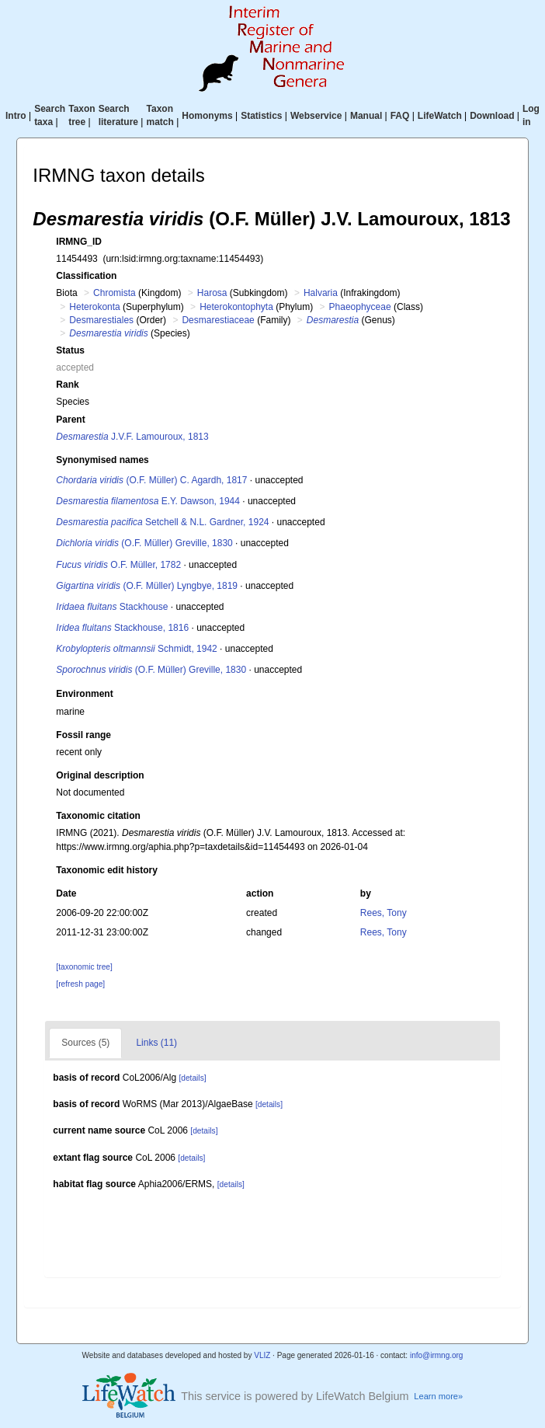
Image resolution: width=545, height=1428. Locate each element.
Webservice (316, 115)
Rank (67, 384)
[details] (192, 1078)
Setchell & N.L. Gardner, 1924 (162, 522)
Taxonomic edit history (106, 870)
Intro (15, 115)
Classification (86, 275)
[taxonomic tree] (84, 967)
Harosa (212, 292)
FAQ (400, 115)
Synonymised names (102, 460)
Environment (84, 693)
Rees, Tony (383, 912)
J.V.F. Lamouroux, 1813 (132, 436)
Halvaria (321, 292)
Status (70, 350)
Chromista (114, 292)
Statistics (261, 115)
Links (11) (156, 1042)
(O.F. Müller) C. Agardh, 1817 (151, 480)
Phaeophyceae (360, 306)
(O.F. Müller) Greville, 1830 (144, 543)
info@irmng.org (436, 1355)
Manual (366, 115)
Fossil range (83, 735)
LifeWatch (440, 115)
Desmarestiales (101, 320)
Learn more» (438, 1396)
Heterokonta (94, 306)
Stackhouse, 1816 (122, 627)
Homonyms (207, 115)
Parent (70, 419)
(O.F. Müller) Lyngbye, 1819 (147, 585)
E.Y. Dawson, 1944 (148, 501)
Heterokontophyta (236, 306)
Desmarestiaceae (218, 320)
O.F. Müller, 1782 (118, 564)
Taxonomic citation (98, 815)
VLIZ (262, 1355)
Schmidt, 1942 (136, 648)
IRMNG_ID (79, 241)
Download (492, 115)
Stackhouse (112, 606)
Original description (100, 775)
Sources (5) (85, 1042)
